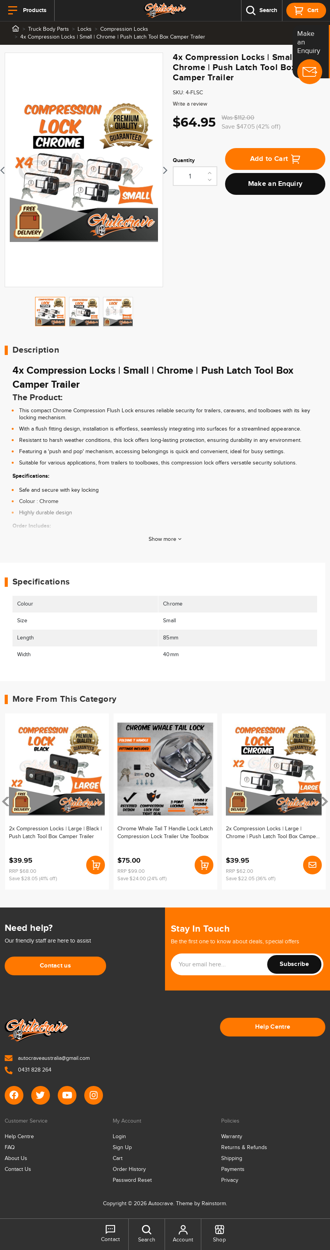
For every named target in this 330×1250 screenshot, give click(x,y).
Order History (129, 1169)
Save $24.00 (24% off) (142, 879)
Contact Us (18, 1169)
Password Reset (132, 1180)
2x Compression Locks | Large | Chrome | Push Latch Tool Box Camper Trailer (272, 832)
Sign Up (122, 1147)
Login (119, 1136)
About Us (16, 1158)
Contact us (55, 965)
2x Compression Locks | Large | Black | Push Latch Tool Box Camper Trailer (55, 832)
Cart (117, 1158)
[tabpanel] (84, 170)
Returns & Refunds (244, 1147)
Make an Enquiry (275, 184)
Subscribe (294, 964)
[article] (57, 801)
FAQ (10, 1147)
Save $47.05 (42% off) (251, 127)
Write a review (190, 104)
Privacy (229, 1180)
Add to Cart (275, 159)
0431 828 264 (28, 1070)
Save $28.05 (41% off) (33, 879)
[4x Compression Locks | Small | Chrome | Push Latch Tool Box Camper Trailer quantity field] (195, 176)
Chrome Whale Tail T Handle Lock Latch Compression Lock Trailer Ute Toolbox (165, 832)
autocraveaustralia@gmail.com (47, 1058)
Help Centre (273, 1027)
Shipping (231, 1158)
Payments (233, 1169)
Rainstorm (214, 1204)
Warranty (231, 1136)
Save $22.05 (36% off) (250, 879)
